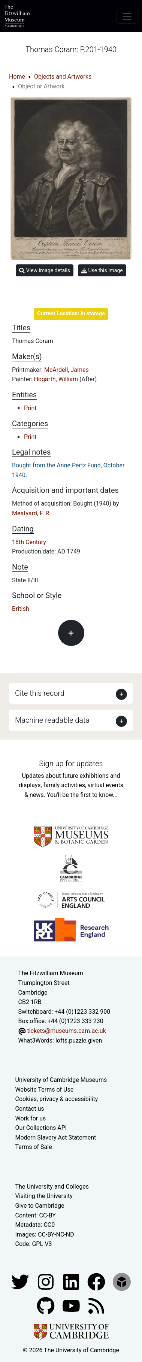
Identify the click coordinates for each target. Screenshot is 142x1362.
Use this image (102, 270)
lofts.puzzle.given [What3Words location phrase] (78, 1040)
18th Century (29, 542)
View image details (44, 270)
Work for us (30, 1118)
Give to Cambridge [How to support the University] (39, 1205)
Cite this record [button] (39, 693)
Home (17, 76)
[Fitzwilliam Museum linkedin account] (97, 1281)
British (20, 608)
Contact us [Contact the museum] (29, 1108)
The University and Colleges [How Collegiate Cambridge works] (52, 1186)
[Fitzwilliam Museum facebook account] (72, 1281)
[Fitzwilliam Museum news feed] (96, 1305)
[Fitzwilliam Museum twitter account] (21, 1281)
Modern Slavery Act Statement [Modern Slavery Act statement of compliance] (55, 1137)
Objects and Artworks (62, 76)
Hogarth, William (56, 379)
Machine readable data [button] (52, 720)
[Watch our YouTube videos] (72, 1305)
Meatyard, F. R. (31, 513)
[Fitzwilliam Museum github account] (46, 1305)
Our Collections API (41, 1127)
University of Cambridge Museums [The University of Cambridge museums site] (61, 1079)
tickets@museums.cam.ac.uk (66, 1030)
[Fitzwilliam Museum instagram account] (46, 1281)
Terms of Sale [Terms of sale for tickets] (33, 1146)
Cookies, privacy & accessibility (56, 1098)
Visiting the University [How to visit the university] (44, 1195)
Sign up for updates (71, 763)
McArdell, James (66, 369)
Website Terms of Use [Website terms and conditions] (44, 1089)
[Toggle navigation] (127, 16)
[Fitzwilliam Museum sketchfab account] (122, 1281)
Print (30, 408)
